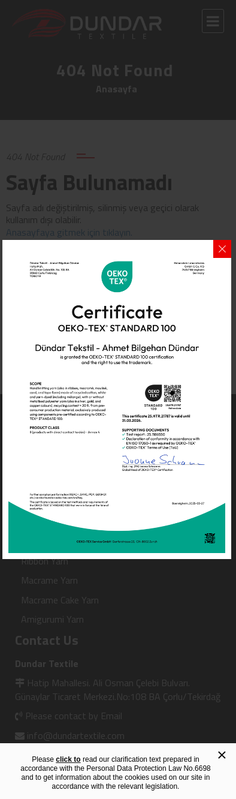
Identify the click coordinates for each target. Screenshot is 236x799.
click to (68, 759)
